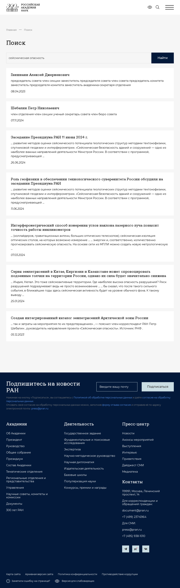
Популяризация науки (80, 481)
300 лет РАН (15, 510)
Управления (15, 487)
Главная (11, 29)
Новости (128, 433)
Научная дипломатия (79, 462)
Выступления (131, 446)
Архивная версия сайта (39, 574)
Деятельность (79, 424)
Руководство (15, 446)
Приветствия (131, 459)
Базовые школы (75, 475)
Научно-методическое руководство (89, 456)
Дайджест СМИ (133, 465)
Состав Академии (18, 465)
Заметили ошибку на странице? (28, 581)
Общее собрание (18, 452)
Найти (163, 58)
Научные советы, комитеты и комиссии (27, 496)
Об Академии (16, 433)
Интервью (129, 452)
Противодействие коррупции (120, 574)
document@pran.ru (135, 510)
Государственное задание (82, 433)
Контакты (132, 482)
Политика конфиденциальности (77, 574)
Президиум (14, 459)
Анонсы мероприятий (138, 439)
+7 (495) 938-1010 (133, 536)
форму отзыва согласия (116, 404)
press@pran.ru (39, 408)
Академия (16, 424)
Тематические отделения (24, 471)
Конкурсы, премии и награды (85, 487)
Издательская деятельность (84, 468)
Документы (14, 503)
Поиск (28, 29)
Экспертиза (72, 449)
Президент (14, 439)
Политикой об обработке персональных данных (103, 397)
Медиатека (130, 471)
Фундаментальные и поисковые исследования (87, 441)
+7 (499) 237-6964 (134, 517)
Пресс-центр (135, 424)
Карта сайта (13, 574)
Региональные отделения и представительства (26, 479)
